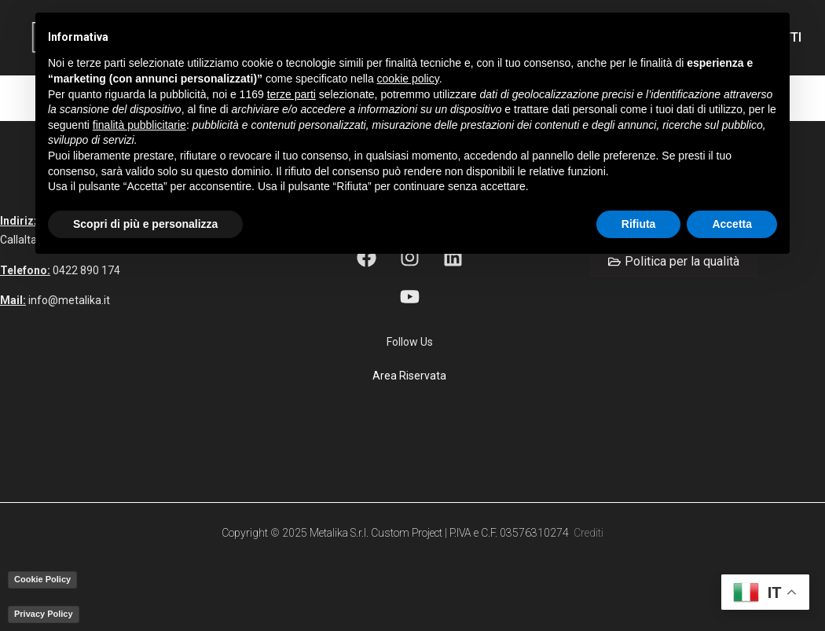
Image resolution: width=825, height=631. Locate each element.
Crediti (588, 532)
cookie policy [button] (408, 78)
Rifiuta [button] (639, 224)
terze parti (291, 94)
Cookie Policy (42, 579)
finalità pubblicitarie (139, 125)
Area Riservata (409, 375)
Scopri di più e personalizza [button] (145, 224)
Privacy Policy (43, 613)
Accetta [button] (732, 224)
